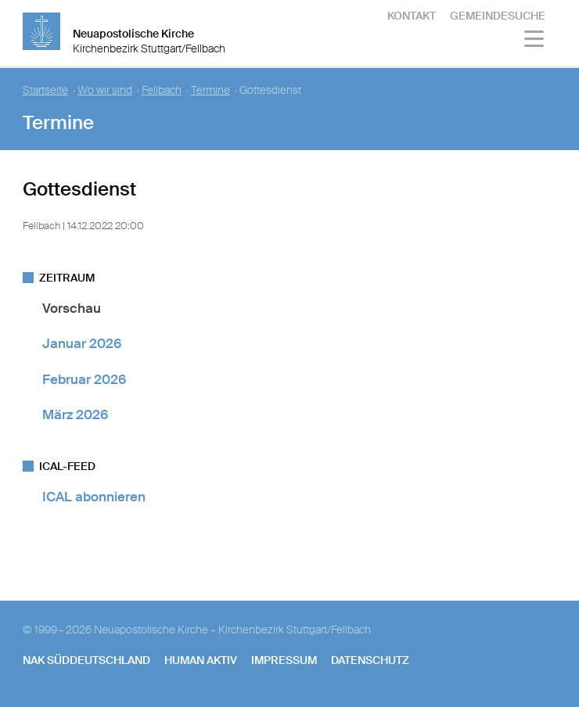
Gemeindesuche (497, 16)
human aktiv (200, 660)
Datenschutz (370, 660)
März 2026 (75, 414)
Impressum (284, 660)
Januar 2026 (81, 343)
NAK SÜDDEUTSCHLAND (86, 660)
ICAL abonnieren (94, 496)
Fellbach (162, 90)
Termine (210, 90)
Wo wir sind (104, 90)
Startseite (45, 90)
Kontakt (411, 16)
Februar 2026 (84, 379)
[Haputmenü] (534, 41)
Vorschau (71, 308)
